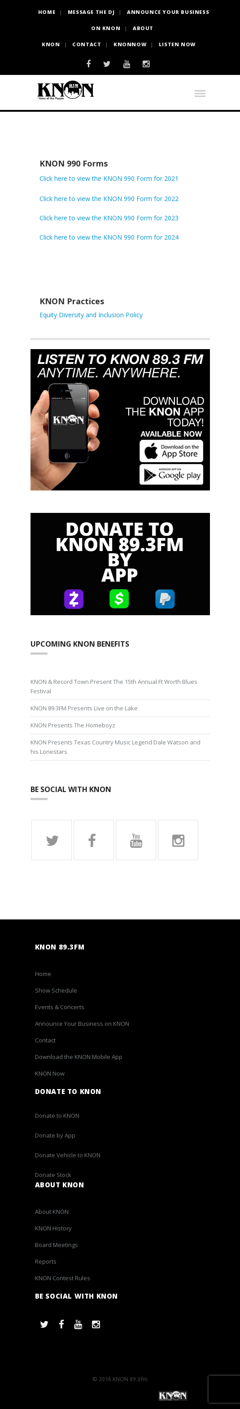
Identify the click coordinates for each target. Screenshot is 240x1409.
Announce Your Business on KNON (82, 1024)
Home (43, 974)
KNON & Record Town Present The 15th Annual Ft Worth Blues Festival (114, 686)
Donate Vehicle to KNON (67, 1155)
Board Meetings (56, 1245)
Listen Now (177, 44)
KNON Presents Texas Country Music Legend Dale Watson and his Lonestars (116, 747)
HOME (46, 12)
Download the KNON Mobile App (78, 1057)
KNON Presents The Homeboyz (73, 725)
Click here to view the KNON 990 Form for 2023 (109, 218)
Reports (46, 1261)
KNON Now (50, 1073)
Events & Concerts (59, 1007)
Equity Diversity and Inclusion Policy (91, 315)
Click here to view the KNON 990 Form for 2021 (109, 178)
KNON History (53, 1228)
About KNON (52, 1212)
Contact (86, 44)
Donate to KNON (57, 1115)
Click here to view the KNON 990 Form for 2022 (109, 198)
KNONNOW (129, 44)
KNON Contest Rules (62, 1278)
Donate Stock (53, 1175)
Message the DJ (91, 12)
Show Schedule (56, 990)
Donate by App (55, 1135)
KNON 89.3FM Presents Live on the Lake (84, 708)
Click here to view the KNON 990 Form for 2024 (109, 237)
